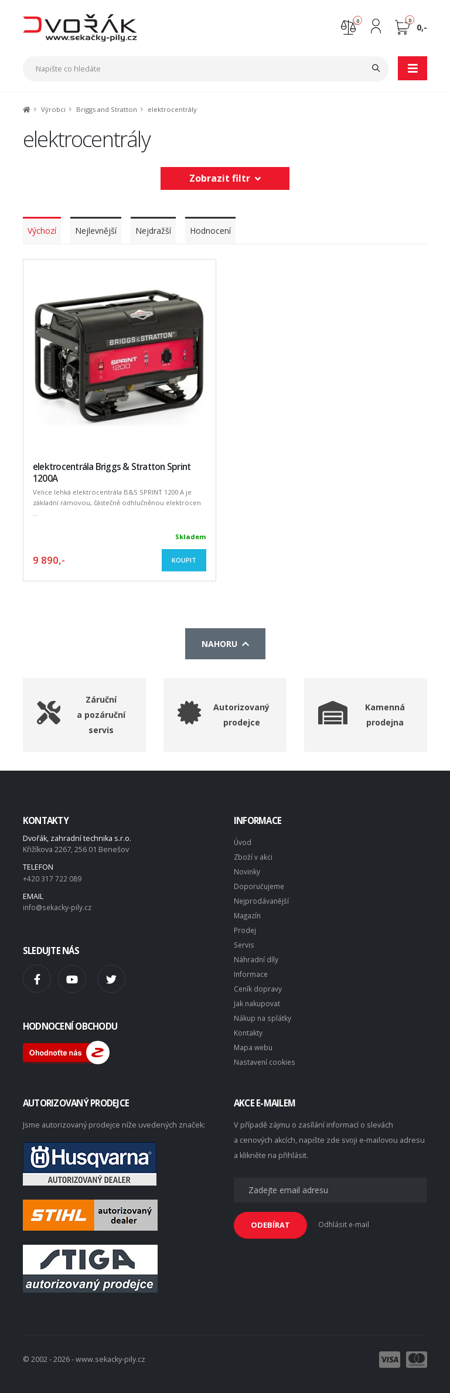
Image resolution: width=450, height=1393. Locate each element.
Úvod (243, 842)
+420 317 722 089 (52, 878)
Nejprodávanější (262, 898)
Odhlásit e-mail (344, 1218)
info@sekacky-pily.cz (58, 906)
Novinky (247, 870)
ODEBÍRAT (270, 1218)
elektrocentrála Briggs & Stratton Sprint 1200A (111, 473)
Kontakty (248, 1025)
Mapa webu (254, 1039)
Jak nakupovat (257, 997)
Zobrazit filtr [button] (225, 178)
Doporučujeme (260, 884)
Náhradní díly (256, 954)
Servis (244, 940)
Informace (251, 968)
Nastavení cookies (265, 1053)
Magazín (248, 912)
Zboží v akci (253, 856)
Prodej (245, 926)
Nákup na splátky (263, 1011)
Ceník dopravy (258, 982)
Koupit (184, 560)
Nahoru (225, 643)
